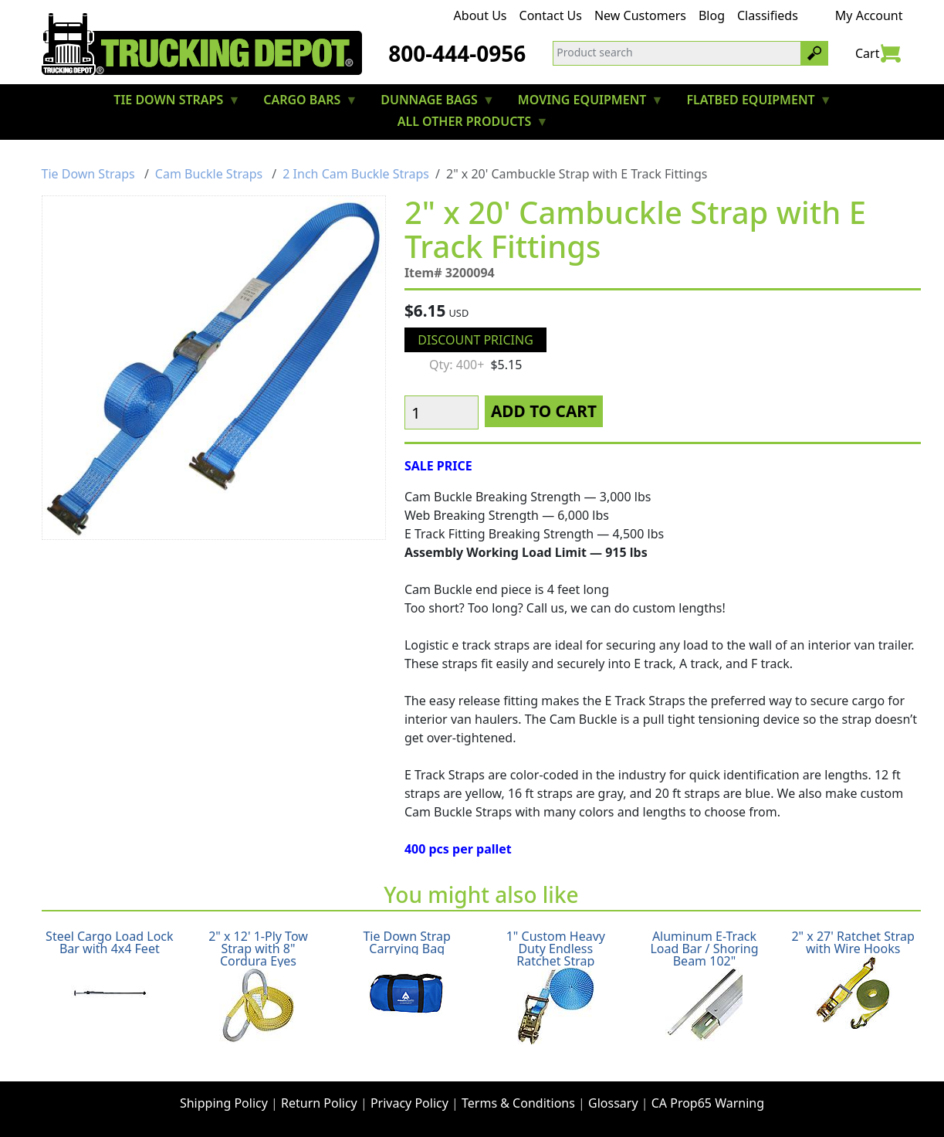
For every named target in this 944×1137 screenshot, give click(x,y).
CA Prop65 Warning (707, 1103)
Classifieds (767, 15)
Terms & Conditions (518, 1103)
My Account (869, 15)
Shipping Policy (224, 1103)
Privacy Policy (409, 1103)
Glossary (613, 1103)
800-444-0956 (457, 53)
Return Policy (319, 1103)
